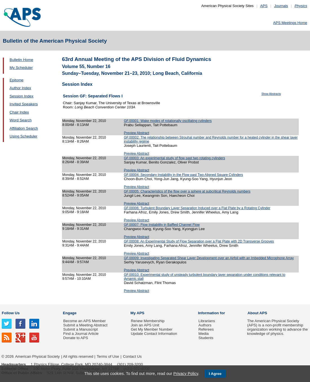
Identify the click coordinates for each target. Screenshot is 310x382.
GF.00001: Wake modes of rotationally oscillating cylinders (168, 121)
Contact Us (132, 356)
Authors (204, 325)
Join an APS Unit (145, 325)
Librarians (206, 321)
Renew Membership (148, 321)
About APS (257, 313)
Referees (206, 329)
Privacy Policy (185, 373)
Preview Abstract (136, 133)
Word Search (21, 120)
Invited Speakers (24, 104)
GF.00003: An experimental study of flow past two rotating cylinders (174, 158)
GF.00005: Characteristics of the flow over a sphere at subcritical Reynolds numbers (187, 191)
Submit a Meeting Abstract (85, 325)
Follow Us (10, 313)
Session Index (21, 96)
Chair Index (19, 112)
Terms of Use (108, 356)
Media (203, 333)
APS (263, 6)
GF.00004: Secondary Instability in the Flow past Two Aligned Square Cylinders (183, 175)
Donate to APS (75, 338)
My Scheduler (21, 68)
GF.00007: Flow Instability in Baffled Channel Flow (162, 225)
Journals (281, 6)
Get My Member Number (151, 329)
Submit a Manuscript (80, 329)
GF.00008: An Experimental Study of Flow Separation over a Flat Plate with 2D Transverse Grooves (199, 241)
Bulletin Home (21, 60)
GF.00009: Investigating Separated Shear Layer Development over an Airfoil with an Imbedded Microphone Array (209, 258)
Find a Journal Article (80, 333)
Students (205, 338)
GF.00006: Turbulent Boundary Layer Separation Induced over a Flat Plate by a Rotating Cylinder (197, 208)
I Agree (215, 374)
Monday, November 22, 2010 (84, 121)
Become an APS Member (84, 321)
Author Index (20, 88)
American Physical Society (37, 356)
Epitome (16, 80)
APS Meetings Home (290, 23)
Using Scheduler (23, 136)
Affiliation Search (24, 128)
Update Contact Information (154, 333)
